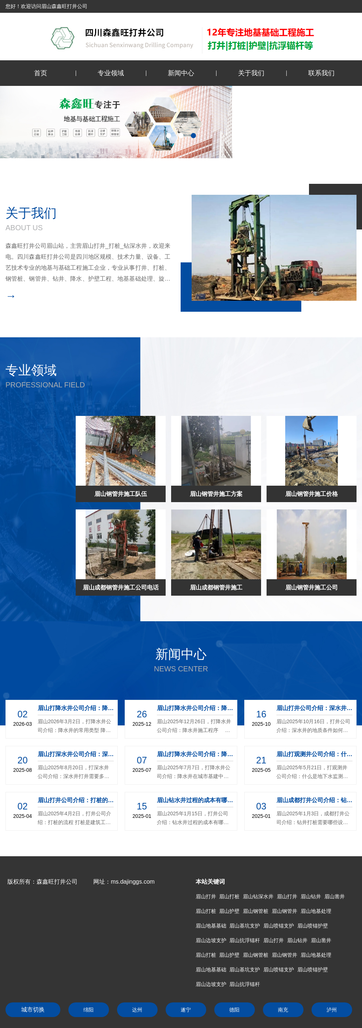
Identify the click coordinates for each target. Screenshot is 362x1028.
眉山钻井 (311, 896)
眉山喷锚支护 (278, 926)
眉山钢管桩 (255, 911)
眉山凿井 (334, 896)
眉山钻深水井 (258, 896)
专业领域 (111, 73)
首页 (40, 73)
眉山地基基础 (211, 926)
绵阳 (88, 1010)
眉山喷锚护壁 (312, 926)
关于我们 (251, 73)
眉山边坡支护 (211, 940)
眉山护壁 (229, 911)
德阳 (234, 1010)
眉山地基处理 (316, 911)
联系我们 (321, 73)
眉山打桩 (229, 896)
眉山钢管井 (284, 911)
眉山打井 (206, 896)
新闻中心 (181, 73)
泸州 (332, 1010)
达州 (137, 1010)
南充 (283, 1010)
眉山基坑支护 (244, 926)
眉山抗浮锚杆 (244, 940)
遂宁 (186, 1010)
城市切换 (33, 1009)
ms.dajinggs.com (133, 882)
